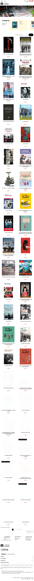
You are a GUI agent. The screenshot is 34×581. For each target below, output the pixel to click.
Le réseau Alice (8, 321)
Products (2, 556)
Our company (3, 558)
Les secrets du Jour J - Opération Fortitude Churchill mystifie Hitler (25, 388)
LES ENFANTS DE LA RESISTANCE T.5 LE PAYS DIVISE (25, 166)
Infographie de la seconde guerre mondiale (25, 188)
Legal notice (3, 560)
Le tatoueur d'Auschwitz (25, 432)
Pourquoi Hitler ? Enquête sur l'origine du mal (8, 410)
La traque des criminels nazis (25, 321)
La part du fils (25, 143)
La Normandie (25, 121)
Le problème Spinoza (8, 455)
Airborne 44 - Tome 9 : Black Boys (8, 188)
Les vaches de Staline (8, 477)
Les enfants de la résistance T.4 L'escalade (25, 456)
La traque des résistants (25, 343)
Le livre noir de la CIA (8, 232)
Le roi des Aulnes (8, 299)
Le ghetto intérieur (8, 365)
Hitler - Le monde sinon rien (8, 54)
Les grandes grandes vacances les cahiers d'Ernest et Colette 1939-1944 (25, 233)
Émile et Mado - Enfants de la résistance (8, 100)
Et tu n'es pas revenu (8, 143)
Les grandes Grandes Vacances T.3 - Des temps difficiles (8, 344)
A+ (5, 1)
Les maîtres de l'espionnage (25, 499)
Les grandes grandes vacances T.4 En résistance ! (25, 211)
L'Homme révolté (8, 210)
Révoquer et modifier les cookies (18, 577)
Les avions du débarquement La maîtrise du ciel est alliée (8, 255)
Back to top (30, 531)
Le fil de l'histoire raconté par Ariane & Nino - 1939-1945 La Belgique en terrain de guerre (25, 77)
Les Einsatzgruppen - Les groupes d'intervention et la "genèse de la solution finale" (8, 433)
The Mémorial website (8, 554)
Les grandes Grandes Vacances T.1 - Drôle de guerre (25, 366)
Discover (21, 23)
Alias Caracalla (25, 99)
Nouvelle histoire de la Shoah (8, 121)
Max (25, 254)
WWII (21, 21)
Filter (31, 34)
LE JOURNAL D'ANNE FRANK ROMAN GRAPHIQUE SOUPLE (25, 299)
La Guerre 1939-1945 (25, 410)
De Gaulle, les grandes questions (8, 499)
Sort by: (16, 34)
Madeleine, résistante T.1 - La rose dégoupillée (8, 77)
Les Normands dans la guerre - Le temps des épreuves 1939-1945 (25, 54)
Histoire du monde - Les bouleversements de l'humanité (25, 478)
